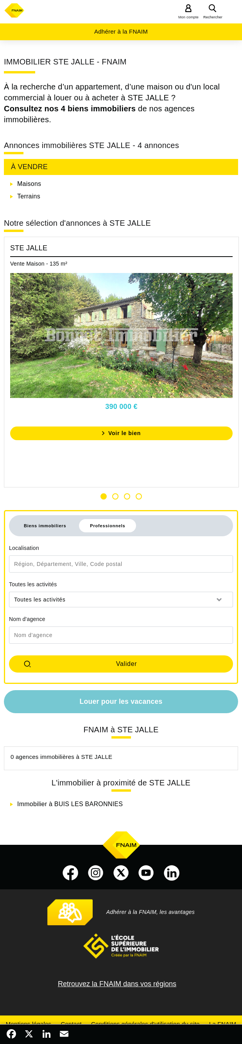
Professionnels (107, 525)
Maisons (29, 183)
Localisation (24, 548)
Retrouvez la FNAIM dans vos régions (117, 984)
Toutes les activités (33, 584)
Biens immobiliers (45, 525)
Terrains (28, 196)
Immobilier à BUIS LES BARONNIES (70, 804)
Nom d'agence (27, 619)
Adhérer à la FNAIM (121, 31)
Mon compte (188, 17)
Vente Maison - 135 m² (38, 264)
